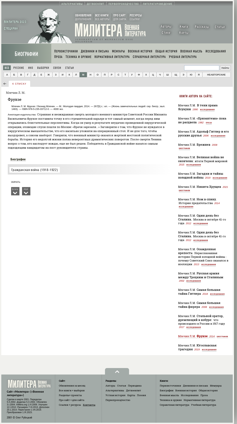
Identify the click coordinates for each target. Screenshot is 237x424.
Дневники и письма (195, 385)
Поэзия (141, 395)
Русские (18, 68)
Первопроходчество (118, 400)
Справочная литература (174, 404)
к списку (19, 84)
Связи (57, 68)
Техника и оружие (171, 400)
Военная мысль (169, 395)
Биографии (26, 54)
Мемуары (216, 385)
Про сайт (71, 400)
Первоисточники (170, 385)
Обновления (72, 385)
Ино (30, 68)
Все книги (72, 390)
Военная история (186, 390)
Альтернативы (115, 390)
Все (7, 68)
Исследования (207, 109)
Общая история (208, 390)
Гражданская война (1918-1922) (34, 170)
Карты (131, 395)
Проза (209, 123)
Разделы (70, 395)
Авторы (110, 385)
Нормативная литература (199, 400)
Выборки (43, 68)
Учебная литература (203, 404)
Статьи (69, 68)
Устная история (115, 395)
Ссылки (70, 404)
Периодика (134, 385)
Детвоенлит (133, 390)
